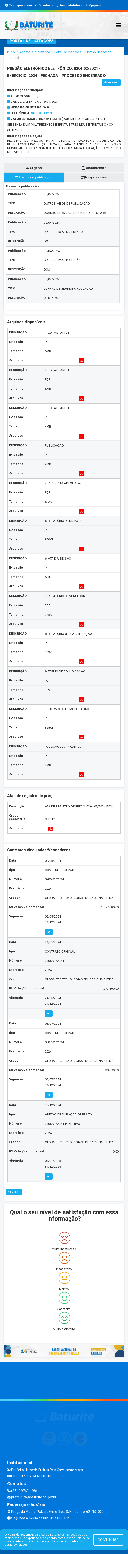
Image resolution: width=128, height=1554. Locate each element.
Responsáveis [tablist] (94, 177)
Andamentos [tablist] (94, 168)
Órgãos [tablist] (34, 168)
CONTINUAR (108, 1540)
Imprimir (111, 82)
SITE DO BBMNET (43, 113)
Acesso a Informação (35, 52)
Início (11, 52)
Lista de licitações (98, 52)
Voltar (14, 1192)
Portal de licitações (67, 52)
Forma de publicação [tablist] (34, 177)
